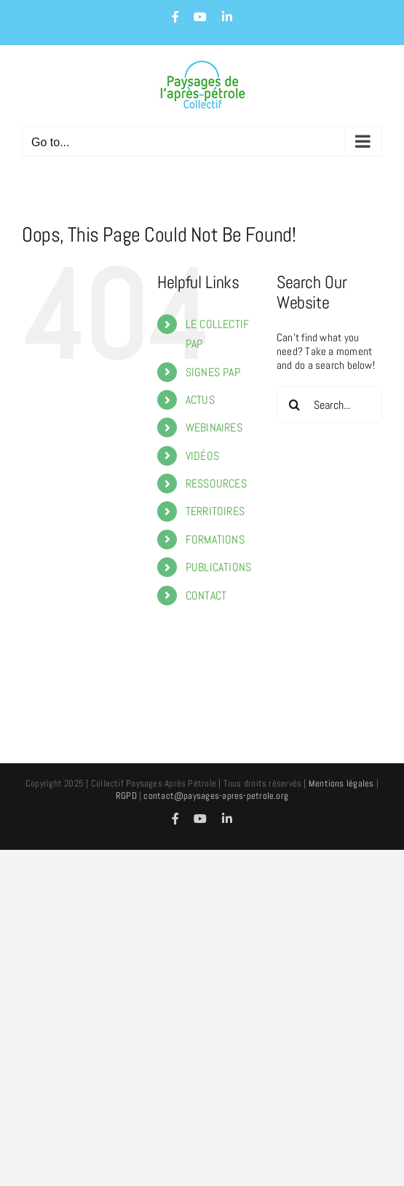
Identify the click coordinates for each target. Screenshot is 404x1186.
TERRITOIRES (215, 511)
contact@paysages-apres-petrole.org (215, 795)
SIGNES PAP (213, 372)
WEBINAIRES (214, 427)
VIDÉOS (202, 455)
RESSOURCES (216, 483)
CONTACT (206, 595)
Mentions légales (341, 783)
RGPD (126, 795)
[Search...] (329, 404)
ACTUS (200, 399)
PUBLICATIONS (219, 567)
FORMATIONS (215, 539)
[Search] (295, 404)
